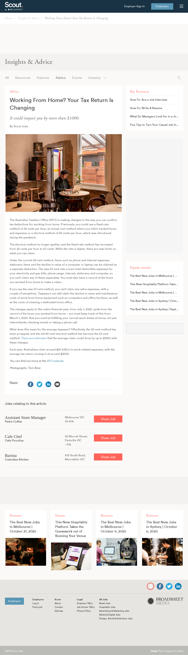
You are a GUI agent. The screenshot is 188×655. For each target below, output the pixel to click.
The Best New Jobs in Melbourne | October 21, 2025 (156, 275)
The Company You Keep (167, 651)
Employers (162, 6)
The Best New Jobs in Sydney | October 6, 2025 (156, 301)
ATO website (55, 361)
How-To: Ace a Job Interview (148, 99)
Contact (59, 607)
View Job (108, 419)
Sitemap (59, 611)
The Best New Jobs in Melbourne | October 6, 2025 (156, 292)
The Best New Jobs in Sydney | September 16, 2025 (156, 309)
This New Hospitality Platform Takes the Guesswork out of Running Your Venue (156, 284)
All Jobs (103, 599)
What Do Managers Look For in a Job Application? (156, 116)
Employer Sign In (134, 6)
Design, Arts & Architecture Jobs (115, 618)
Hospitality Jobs (107, 607)
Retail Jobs (104, 603)
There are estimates (33, 338)
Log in (35, 603)
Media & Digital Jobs (109, 615)
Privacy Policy (84, 611)
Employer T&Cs (85, 603)
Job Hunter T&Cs (85, 607)
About (58, 603)
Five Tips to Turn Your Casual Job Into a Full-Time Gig (156, 124)
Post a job (37, 607)
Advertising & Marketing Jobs (114, 611)
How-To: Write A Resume (146, 108)
